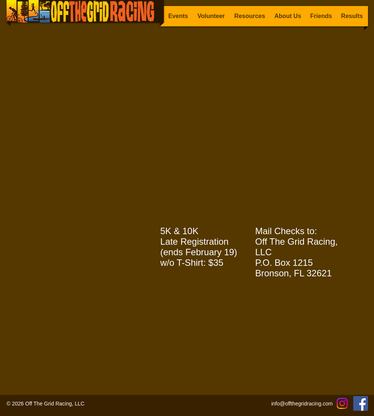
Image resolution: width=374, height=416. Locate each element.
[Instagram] (342, 403)
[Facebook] (360, 403)
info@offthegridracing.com (302, 404)
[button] (352, 16)
